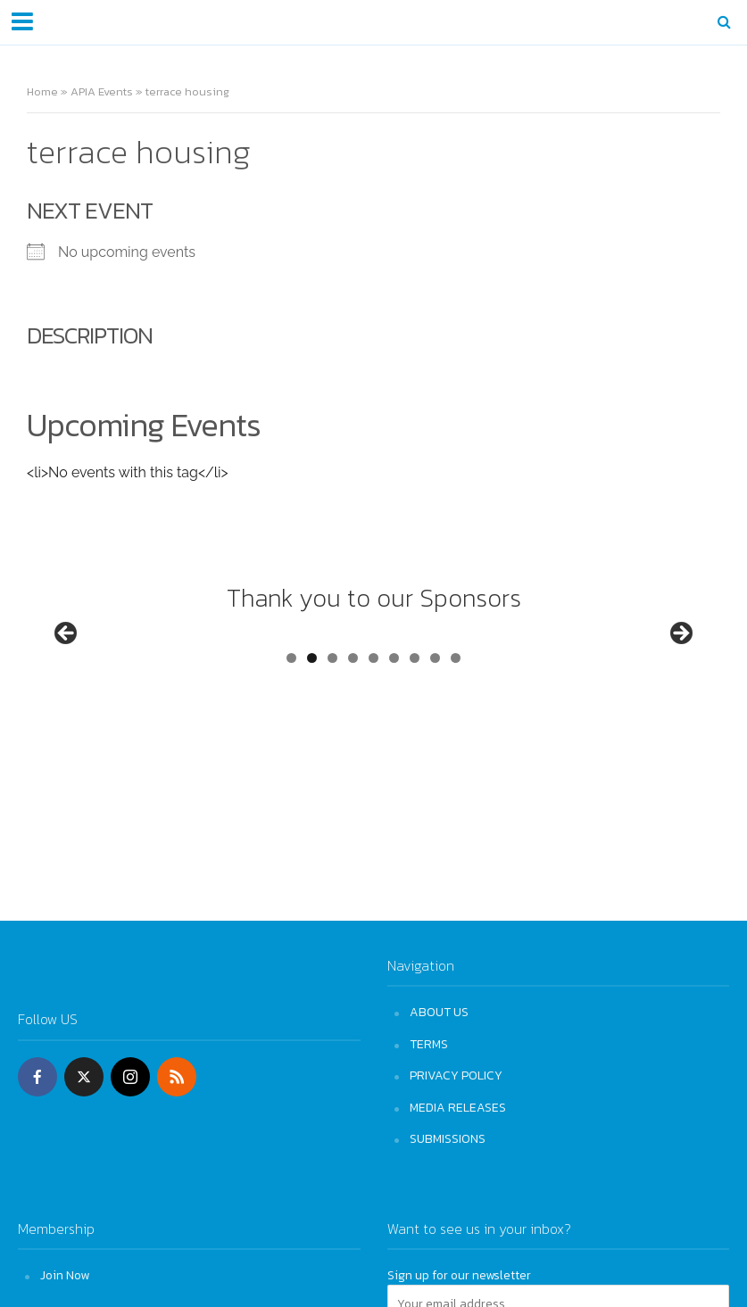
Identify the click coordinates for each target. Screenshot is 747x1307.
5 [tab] (373, 725)
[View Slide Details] (134, 672)
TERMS (429, 1044)
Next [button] (680, 667)
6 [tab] (394, 725)
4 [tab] (353, 725)
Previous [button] (67, 667)
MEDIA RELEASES (458, 1107)
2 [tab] (312, 725)
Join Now (64, 1275)
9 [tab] (456, 725)
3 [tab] (332, 725)
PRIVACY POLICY (456, 1075)
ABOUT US (439, 1012)
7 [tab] (414, 725)
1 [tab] (291, 725)
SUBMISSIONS (448, 1138)
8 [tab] (435, 725)
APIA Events (102, 91)
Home (42, 91)
